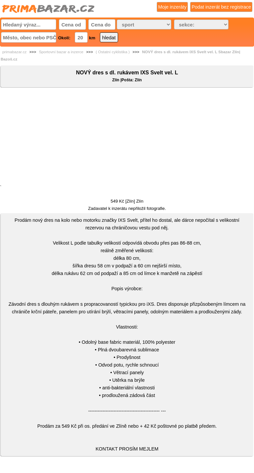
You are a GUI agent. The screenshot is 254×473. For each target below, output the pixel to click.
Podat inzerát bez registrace (221, 7)
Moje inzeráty (172, 7)
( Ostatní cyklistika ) (113, 52)
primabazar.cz (14, 52)
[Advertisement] (127, 137)
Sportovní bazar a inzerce (61, 52)
